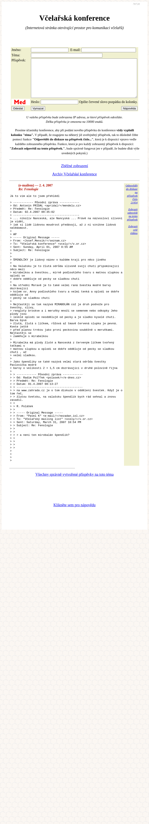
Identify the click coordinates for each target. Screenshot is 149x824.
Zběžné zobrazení (74, 173)
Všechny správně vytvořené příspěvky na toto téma (74, 535)
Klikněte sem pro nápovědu (74, 566)
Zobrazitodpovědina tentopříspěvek (132, 222)
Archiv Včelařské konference (74, 182)
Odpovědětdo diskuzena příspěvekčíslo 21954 (132, 202)
